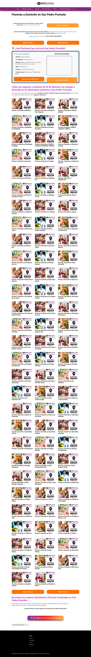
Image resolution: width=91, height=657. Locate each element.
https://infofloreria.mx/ (17, 605)
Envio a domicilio (46, 9)
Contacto (31, 637)
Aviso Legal (32, 639)
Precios (55, 9)
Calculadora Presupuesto (65, 9)
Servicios (37, 9)
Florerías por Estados (26, 9)
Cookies (31, 641)
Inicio (18, 9)
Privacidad (31, 643)
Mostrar (26, 624)
